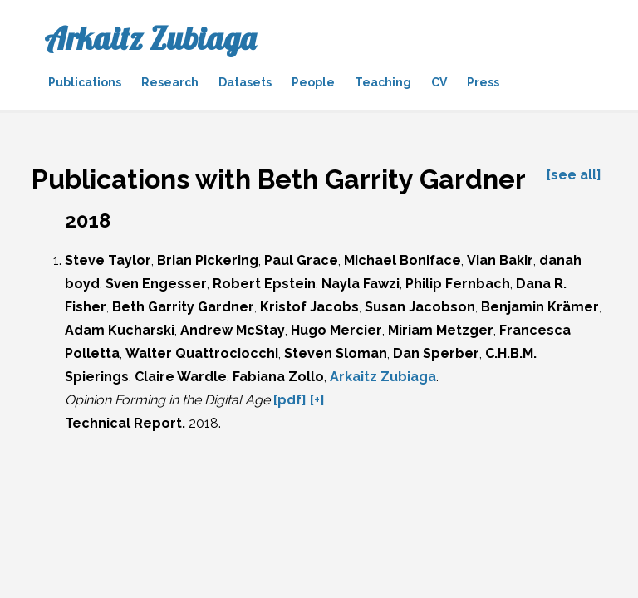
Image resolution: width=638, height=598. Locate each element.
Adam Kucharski (119, 330)
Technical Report (123, 423)
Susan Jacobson (420, 307)
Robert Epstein (264, 284)
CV (439, 82)
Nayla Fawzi (360, 284)
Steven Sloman (335, 353)
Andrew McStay (232, 330)
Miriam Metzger (440, 330)
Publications (84, 82)
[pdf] (290, 400)
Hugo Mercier (336, 330)
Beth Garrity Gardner (183, 307)
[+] (317, 400)
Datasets (245, 82)
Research (170, 82)
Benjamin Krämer (540, 307)
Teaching (383, 82)
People (313, 82)
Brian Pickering (207, 260)
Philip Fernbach (457, 284)
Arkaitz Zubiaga (150, 38)
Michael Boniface (402, 260)
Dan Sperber (436, 353)
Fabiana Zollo (278, 377)
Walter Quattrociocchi (201, 353)
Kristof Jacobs (309, 307)
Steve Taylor (108, 260)
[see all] (574, 175)
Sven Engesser (156, 284)
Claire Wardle (181, 377)
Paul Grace (301, 260)
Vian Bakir (500, 260)
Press (483, 82)
